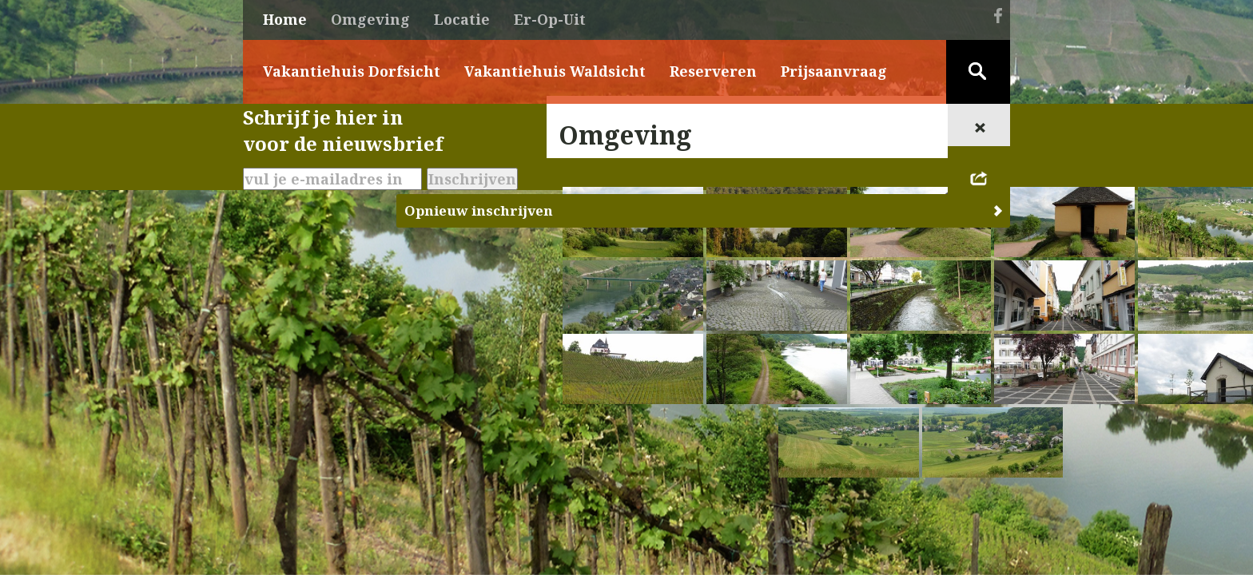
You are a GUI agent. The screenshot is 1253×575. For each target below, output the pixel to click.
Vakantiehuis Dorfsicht (351, 71)
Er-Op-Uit (550, 19)
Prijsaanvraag (834, 71)
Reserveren (713, 71)
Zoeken (978, 72)
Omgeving (370, 19)
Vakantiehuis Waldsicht (555, 71)
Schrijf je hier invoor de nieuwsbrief (343, 130)
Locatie (462, 19)
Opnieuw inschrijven (478, 210)
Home (285, 19)
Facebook (998, 15)
